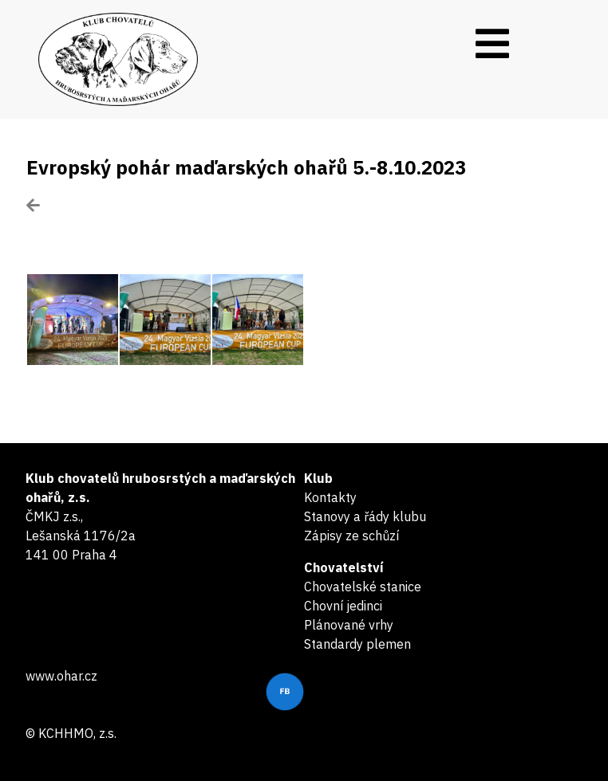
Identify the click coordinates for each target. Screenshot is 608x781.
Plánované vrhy (348, 625)
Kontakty (330, 497)
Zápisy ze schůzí (351, 536)
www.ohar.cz (61, 676)
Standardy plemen (357, 644)
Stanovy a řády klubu (365, 516)
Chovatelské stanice (362, 587)
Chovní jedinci (343, 606)
